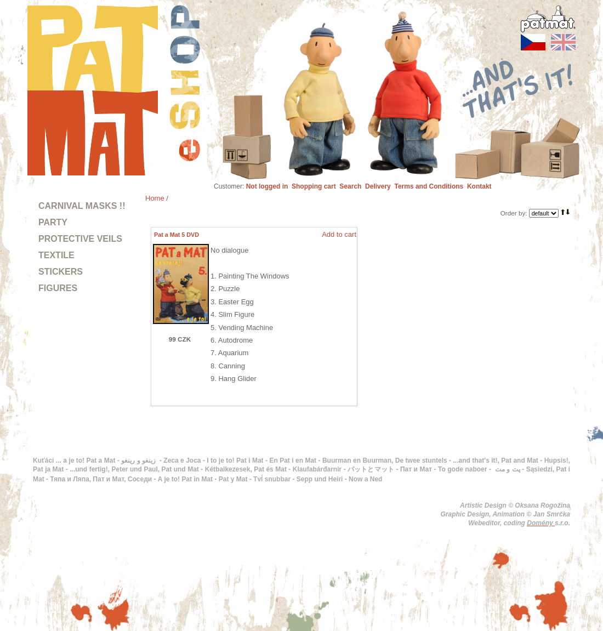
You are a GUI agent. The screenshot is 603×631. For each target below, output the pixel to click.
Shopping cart (314, 186)
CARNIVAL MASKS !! (82, 206)
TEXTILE (56, 255)
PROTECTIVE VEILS (80, 238)
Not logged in (267, 186)
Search (350, 186)
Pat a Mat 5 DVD (176, 234)
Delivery (378, 186)
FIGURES (57, 288)
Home (154, 198)
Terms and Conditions (428, 186)
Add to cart (339, 234)
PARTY (52, 222)
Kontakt (479, 186)
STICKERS (60, 271)
